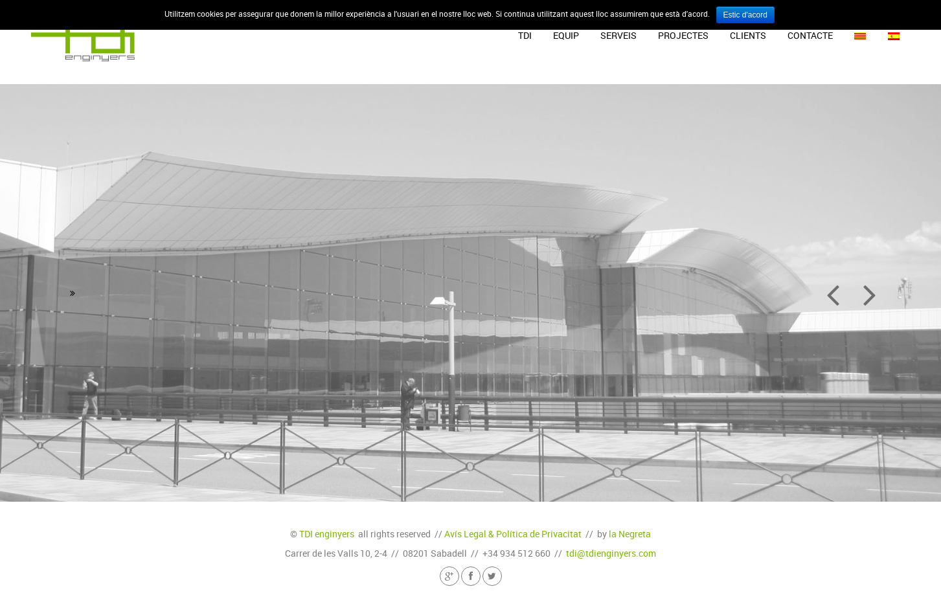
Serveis (618, 35)
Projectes (683, 35)
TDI (525, 35)
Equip (566, 35)
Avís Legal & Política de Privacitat (513, 534)
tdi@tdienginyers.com (611, 553)
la (630, 534)
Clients (748, 35)
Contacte (810, 35)
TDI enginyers (326, 534)
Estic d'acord (745, 14)
